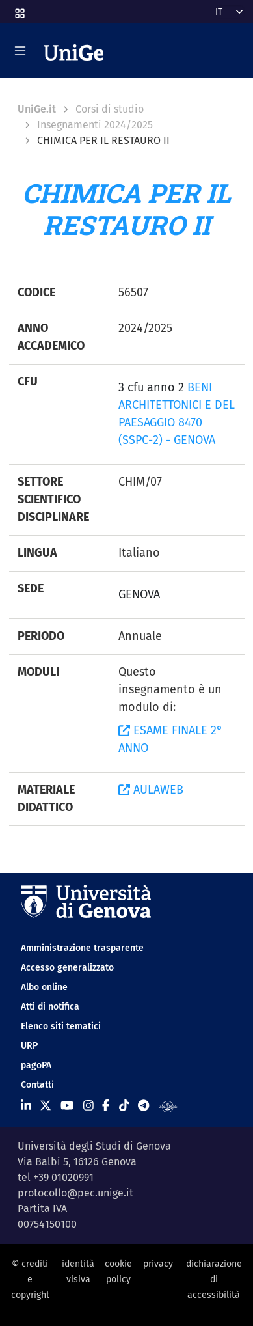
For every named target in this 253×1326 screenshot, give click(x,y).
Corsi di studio (109, 109)
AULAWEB (150, 789)
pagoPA (36, 1065)
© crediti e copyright (30, 1279)
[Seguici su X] (45, 1106)
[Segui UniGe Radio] (168, 1106)
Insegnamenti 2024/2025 (95, 124)
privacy (158, 1263)
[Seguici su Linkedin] (26, 1106)
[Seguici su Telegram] (143, 1106)
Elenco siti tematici (61, 1026)
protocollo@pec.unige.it (75, 1193)
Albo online (44, 987)
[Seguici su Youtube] (66, 1106)
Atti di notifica (50, 1006)
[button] (19, 9)
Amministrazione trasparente (82, 948)
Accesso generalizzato (67, 967)
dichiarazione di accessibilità (214, 1279)
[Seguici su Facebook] (105, 1106)
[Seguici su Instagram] (88, 1106)
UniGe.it (37, 109)
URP (29, 1045)
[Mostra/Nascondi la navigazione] (20, 50)
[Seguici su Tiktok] (124, 1106)
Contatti (37, 1084)
